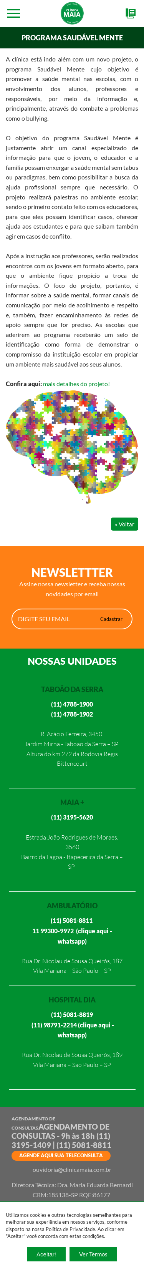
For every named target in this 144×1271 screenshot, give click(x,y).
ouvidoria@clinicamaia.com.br (72, 1169)
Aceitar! (46, 1254)
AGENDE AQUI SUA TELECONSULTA (61, 1155)
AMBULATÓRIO (72, 905)
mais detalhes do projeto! (76, 383)
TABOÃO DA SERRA (72, 689)
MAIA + (72, 802)
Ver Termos (93, 1254)
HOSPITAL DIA (72, 1000)
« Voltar (124, 524)
